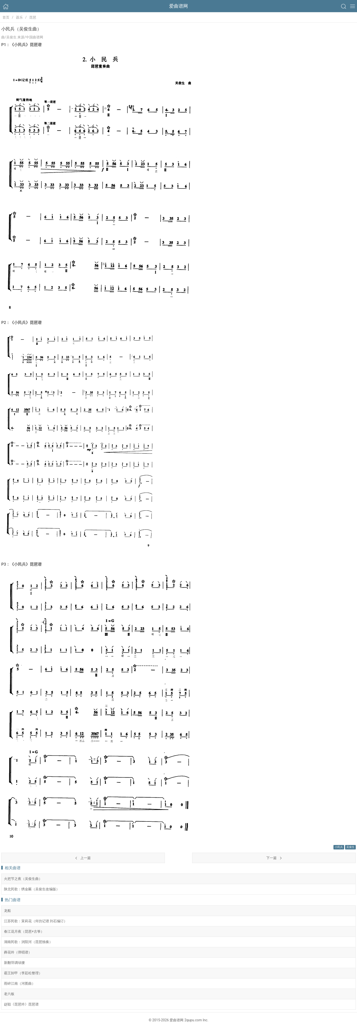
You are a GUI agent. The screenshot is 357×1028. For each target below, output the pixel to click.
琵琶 (32, 17)
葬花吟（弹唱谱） (18, 952)
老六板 (9, 994)
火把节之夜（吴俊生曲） (23, 879)
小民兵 (339, 847)
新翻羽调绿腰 (14, 963)
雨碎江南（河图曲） (19, 983)
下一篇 (274, 858)
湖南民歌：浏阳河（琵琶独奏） (28, 942)
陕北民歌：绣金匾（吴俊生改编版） (32, 889)
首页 (5, 17)
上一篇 (83, 858)
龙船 (7, 911)
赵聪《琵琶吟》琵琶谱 (21, 1004)
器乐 (19, 17)
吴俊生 (350, 847)
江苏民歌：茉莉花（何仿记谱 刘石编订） (35, 921)
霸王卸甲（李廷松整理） (23, 973)
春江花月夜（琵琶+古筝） (24, 931)
